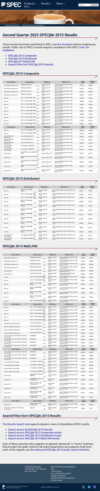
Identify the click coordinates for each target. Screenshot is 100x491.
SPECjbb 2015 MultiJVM (21, 61)
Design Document (58, 476)
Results (45, 3)
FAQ (52, 469)
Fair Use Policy (31, 471)
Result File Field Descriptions (63, 478)
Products (29, 3)
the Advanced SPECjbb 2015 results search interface (59, 449)
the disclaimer (65, 44)
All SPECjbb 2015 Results (35, 469)
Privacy (43, 487)
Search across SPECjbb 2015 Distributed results (35, 435)
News (59, 3)
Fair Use (56, 487)
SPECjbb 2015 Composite (22, 55)
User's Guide (56, 471)
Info (26, 6)
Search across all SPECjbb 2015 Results (30, 429)
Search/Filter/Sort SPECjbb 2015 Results (30, 64)
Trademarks (49, 487)
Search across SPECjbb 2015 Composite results (35, 432)
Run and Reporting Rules (61, 473)
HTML (38, 86)
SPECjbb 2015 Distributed (22, 58)
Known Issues (56, 480)
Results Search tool (18, 424)
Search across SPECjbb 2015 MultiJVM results (34, 438)
